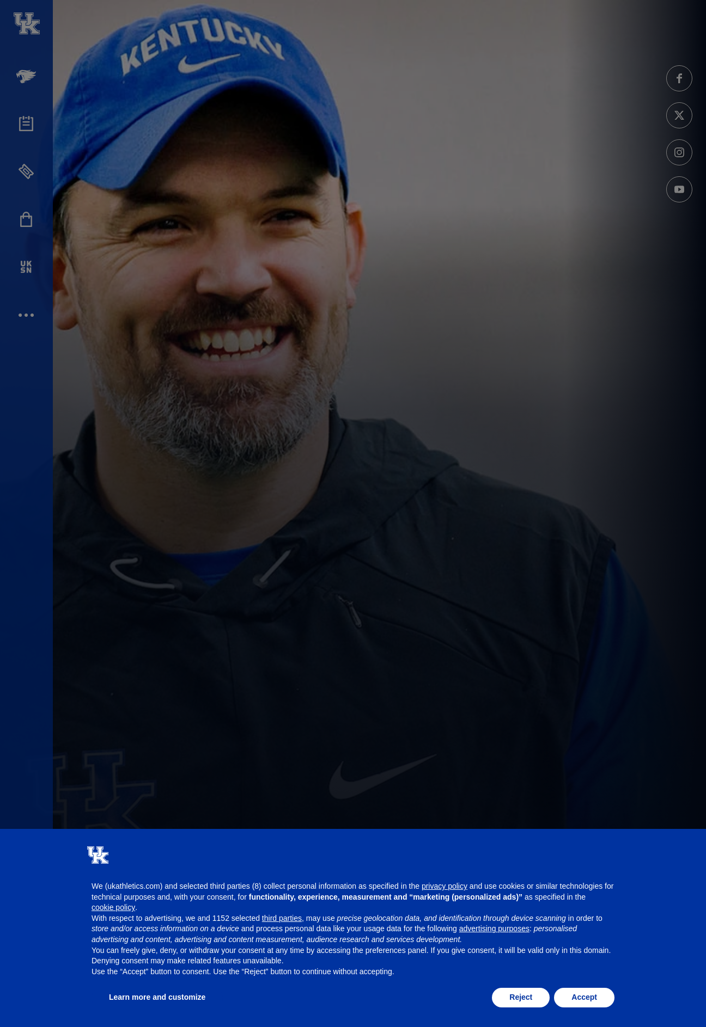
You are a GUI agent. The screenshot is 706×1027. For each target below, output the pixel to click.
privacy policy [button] (444, 886)
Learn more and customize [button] (157, 997)
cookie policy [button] (113, 907)
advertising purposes (494, 928)
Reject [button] (520, 997)
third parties (282, 918)
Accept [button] (584, 997)
